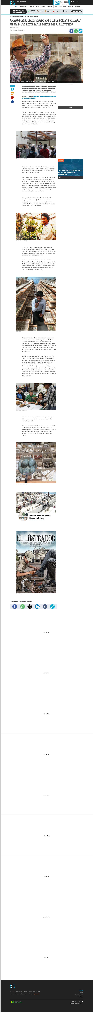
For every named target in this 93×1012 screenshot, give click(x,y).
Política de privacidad (79, 994)
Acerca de (81, 992)
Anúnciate (81, 990)
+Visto (70, 107)
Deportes (50, 6)
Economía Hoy (23, 6)
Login (17, 1)
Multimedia (30, 994)
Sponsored (36, 994)
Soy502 (15, 6)
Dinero (43, 6)
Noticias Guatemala (17, 16)
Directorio (81, 998)
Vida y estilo (63, 6)
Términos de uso (79, 996)
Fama (56, 6)
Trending (70, 6)
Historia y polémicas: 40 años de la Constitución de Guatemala (70, 172)
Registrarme (23, 1)
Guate (37, 6)
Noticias (31, 6)
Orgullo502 (34, 16)
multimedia (78, 6)
